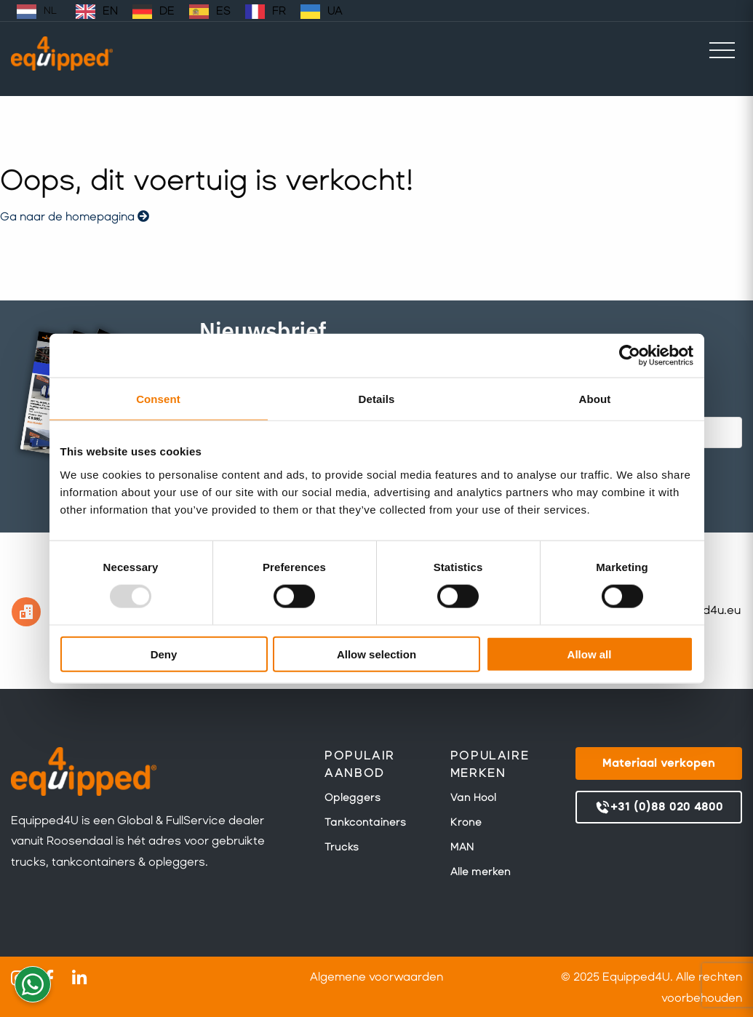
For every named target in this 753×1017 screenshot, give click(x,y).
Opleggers (352, 797)
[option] (96, 11)
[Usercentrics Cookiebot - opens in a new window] (629, 356)
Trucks (341, 847)
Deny (164, 653)
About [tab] (595, 399)
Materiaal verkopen (658, 763)
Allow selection (376, 653)
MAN (462, 847)
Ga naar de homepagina (74, 216)
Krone (466, 822)
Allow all (589, 653)
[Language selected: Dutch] (180, 10)
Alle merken (480, 871)
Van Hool (473, 797)
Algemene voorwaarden (376, 976)
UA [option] (335, 10)
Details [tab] (377, 399)
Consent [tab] (158, 399)
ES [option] (223, 10)
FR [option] (279, 10)
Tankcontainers (365, 822)
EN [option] (110, 10)
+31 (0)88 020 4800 (658, 807)
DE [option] (167, 10)
